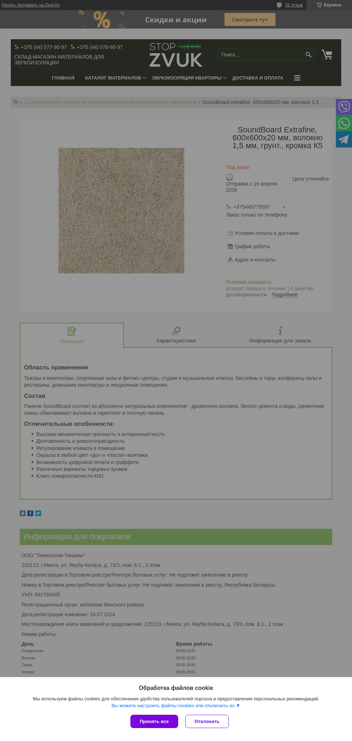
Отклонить (207, 721)
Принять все (154, 721)
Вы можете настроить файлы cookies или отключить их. (173, 705)
